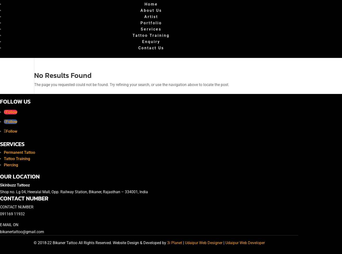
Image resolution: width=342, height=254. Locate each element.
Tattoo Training (151, 35)
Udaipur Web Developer (245, 243)
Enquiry (151, 41)
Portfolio (151, 23)
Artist (151, 16)
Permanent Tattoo (19, 152)
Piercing (11, 165)
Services (151, 29)
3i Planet (175, 243)
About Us (151, 10)
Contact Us (151, 48)
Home (151, 4)
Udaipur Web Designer (203, 243)
